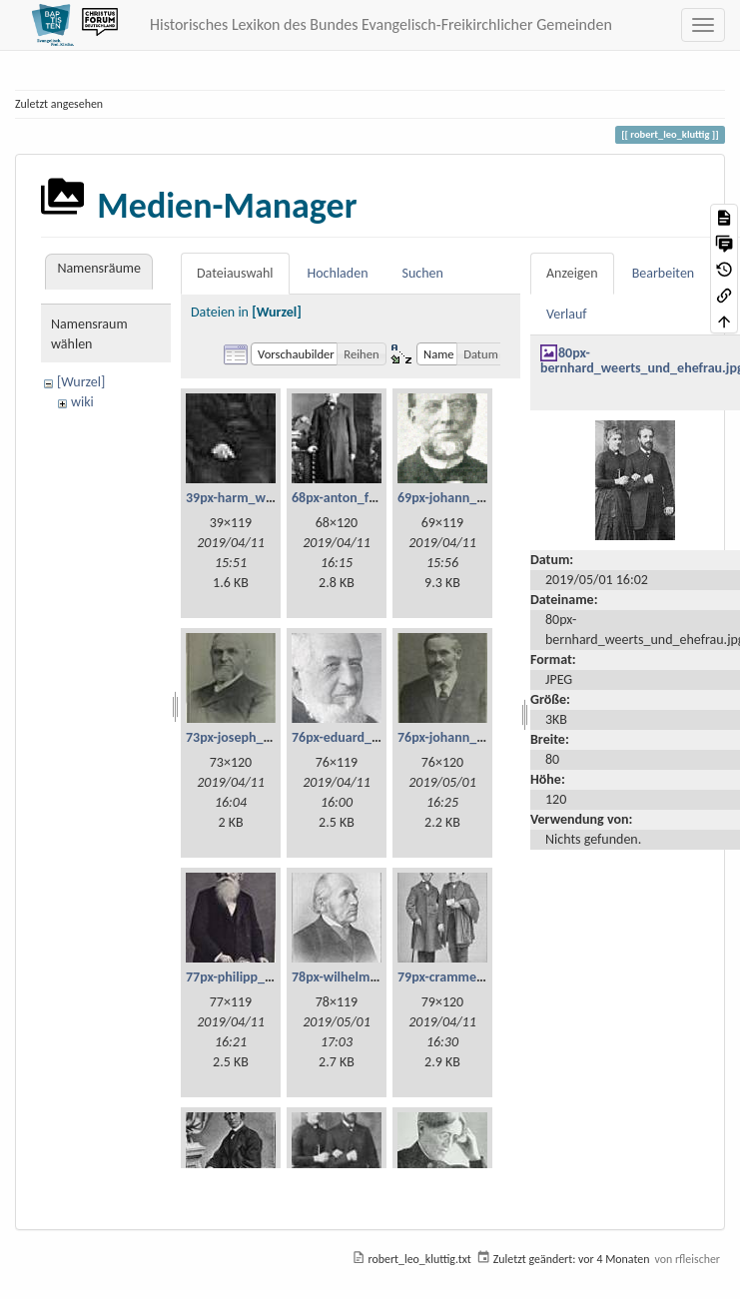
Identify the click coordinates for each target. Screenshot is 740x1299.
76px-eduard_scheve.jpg (362, 737)
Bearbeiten (663, 273)
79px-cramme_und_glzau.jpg (480, 977)
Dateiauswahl (235, 273)
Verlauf (566, 314)
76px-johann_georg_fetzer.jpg (483, 737)
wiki (82, 401)
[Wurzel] (81, 381)
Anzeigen (572, 273)
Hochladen (338, 273)
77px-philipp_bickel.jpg (253, 977)
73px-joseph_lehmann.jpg (261, 737)
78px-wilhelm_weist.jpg (360, 977)
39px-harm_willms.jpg (250, 497)
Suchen (422, 273)
